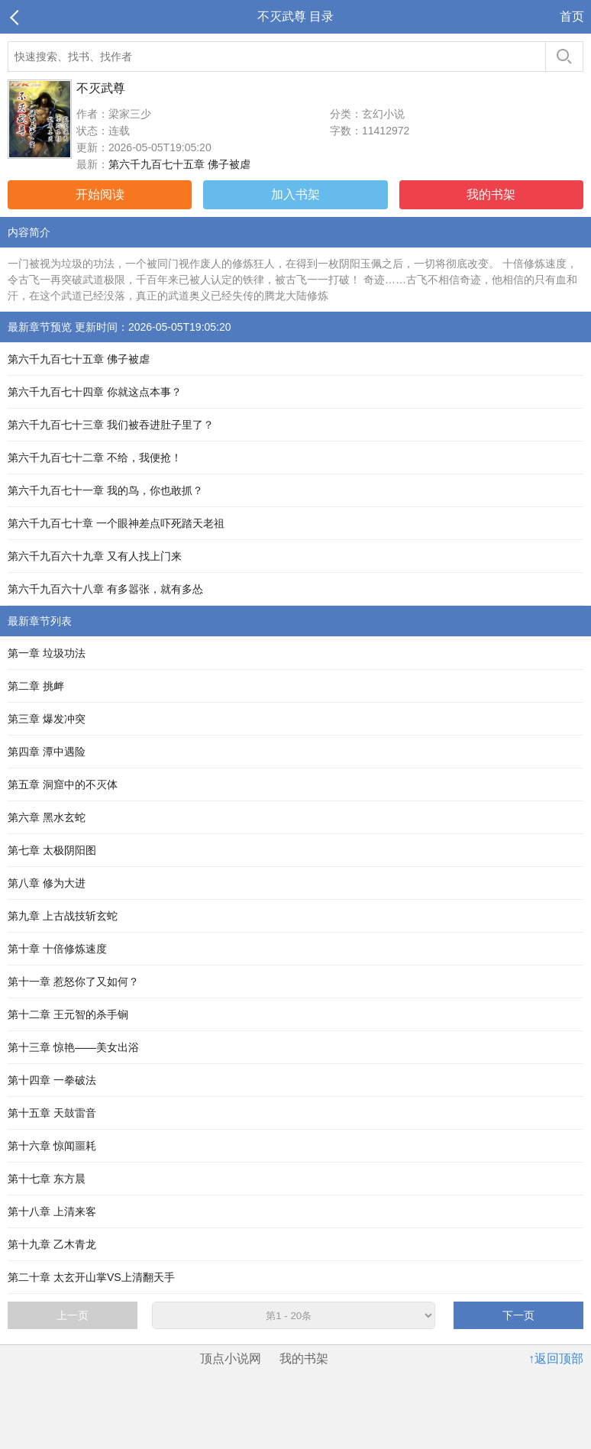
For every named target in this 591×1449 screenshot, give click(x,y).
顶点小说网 (230, 1358)
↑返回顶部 (555, 1358)
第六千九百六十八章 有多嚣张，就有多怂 (105, 589)
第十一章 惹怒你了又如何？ (73, 981)
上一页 (73, 1315)
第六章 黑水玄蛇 (47, 817)
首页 (572, 16)
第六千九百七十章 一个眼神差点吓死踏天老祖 (116, 523)
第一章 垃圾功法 (47, 653)
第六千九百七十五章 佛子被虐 (179, 164)
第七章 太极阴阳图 (52, 850)
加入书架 (295, 194)
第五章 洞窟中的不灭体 (63, 784)
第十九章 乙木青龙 (52, 1244)
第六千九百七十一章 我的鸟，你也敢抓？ (105, 490)
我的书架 (491, 194)
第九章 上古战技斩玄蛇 (63, 916)
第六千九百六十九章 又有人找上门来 (95, 556)
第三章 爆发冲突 (47, 719)
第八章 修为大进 (47, 883)
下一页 (518, 1315)
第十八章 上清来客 (52, 1211)
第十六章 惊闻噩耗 (52, 1146)
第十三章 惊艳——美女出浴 (73, 1047)
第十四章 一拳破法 (52, 1080)
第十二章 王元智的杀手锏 (68, 1014)
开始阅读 (100, 194)
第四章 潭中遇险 (47, 752)
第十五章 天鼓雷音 (52, 1113)
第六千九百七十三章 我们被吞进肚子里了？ (111, 425)
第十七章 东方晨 (47, 1178)
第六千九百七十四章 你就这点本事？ (95, 392)
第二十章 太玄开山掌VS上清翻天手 (91, 1277)
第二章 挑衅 (36, 686)
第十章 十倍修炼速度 (57, 949)
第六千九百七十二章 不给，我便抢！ (95, 457)
